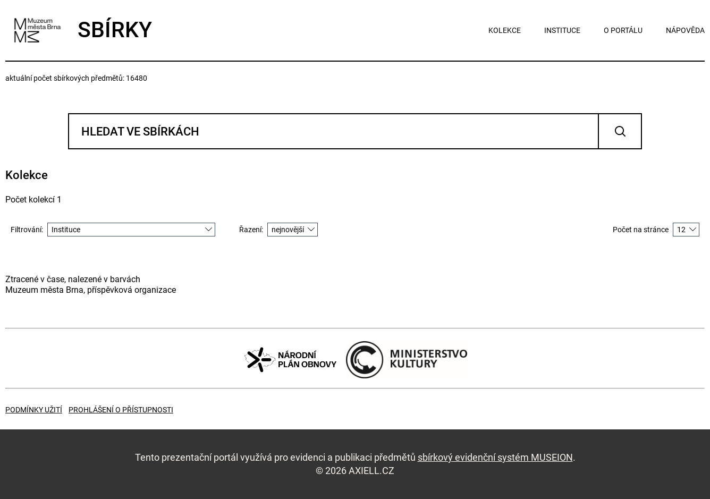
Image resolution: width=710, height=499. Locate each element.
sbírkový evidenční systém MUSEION (495, 457)
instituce (562, 30)
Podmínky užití (33, 409)
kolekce (504, 30)
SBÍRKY (78, 30)
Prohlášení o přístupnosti (121, 409)
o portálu (623, 30)
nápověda (685, 30)
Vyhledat (620, 131)
